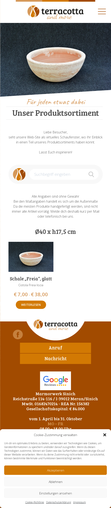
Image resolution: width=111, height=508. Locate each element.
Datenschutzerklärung (58, 502)
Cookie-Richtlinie (34, 502)
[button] (105, 435)
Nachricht (55, 358)
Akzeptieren (55, 470)
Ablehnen (56, 482)
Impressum (79, 502)
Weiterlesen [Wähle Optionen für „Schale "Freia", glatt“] (31, 305)
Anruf (55, 347)
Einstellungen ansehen (55, 493)
